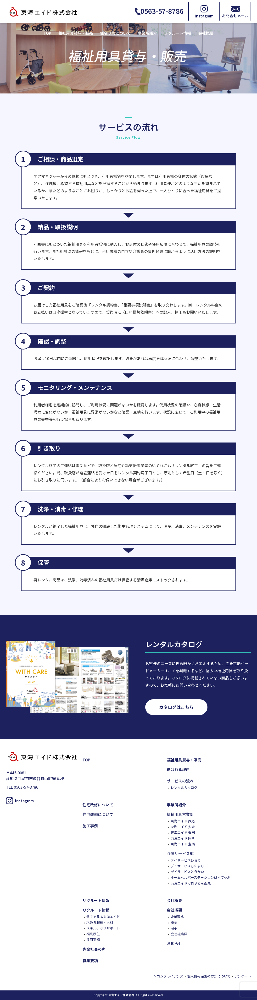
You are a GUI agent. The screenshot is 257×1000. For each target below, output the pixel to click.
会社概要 (205, 33)
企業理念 (177, 916)
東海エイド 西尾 (183, 821)
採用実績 (93, 939)
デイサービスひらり (186, 860)
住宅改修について (115, 33)
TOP (47, 33)
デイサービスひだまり (187, 865)
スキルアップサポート (103, 928)
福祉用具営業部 (180, 814)
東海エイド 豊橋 (183, 844)
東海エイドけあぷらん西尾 (191, 883)
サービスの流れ (180, 781)
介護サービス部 (180, 853)
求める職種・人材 (99, 922)
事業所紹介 (147, 33)
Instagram (204, 15)
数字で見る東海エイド (103, 916)
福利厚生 (93, 933)
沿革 (174, 928)
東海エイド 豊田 (183, 832)
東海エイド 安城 (183, 826)
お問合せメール (235, 15)
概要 (174, 922)
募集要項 (90, 960)
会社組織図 (179, 933)
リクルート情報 (177, 33)
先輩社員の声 (94, 949)
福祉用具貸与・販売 (75, 33)
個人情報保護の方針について (209, 976)
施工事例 (90, 826)
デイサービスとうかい (187, 871)
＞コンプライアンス (168, 976)
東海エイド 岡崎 (183, 838)
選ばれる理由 (178, 769)
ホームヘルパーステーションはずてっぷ (200, 877)
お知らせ (174, 943)
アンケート (243, 976)
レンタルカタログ (184, 787)
